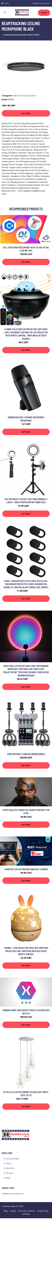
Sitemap (26, 1214)
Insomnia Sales (12, 1158)
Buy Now (26, 113)
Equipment (31, 95)
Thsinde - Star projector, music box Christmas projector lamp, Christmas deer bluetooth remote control (26, 951)
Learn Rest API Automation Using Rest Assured (26, 869)
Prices (44, 13)
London (6, 3)
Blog (8, 1178)
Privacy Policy (43, 1211)
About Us (10, 1168)
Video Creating (19, 95)
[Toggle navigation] (5, 12)
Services (9, 1173)
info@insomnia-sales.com (41, 3)
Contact (12, 1211)
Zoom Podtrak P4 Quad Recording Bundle (26, 754)
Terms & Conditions (26, 1211)
